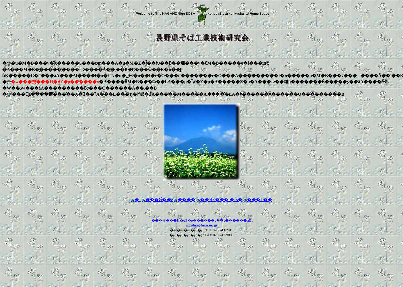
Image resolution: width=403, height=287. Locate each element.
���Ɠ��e (157, 199)
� (136, 199)
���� (184, 199)
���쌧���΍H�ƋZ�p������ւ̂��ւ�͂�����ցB (201, 220)
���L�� (257, 199)
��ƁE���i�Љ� (219, 199)
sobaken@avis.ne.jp (201, 225)
